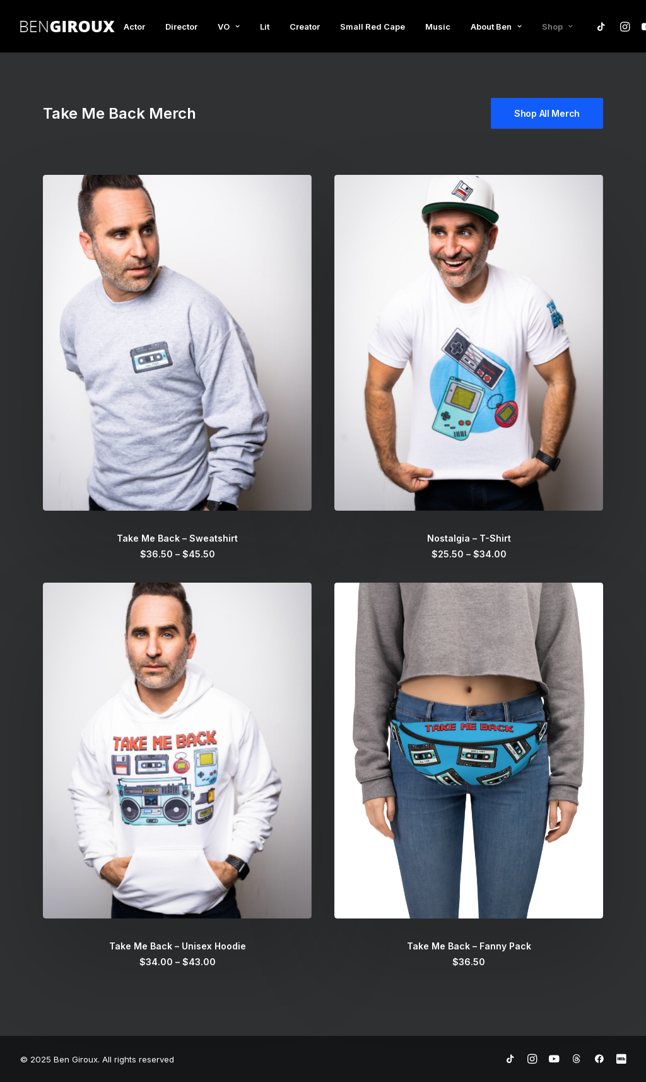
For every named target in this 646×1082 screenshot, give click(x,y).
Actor (134, 26)
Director (181, 26)
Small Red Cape (372, 26)
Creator (305, 26)
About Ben (496, 26)
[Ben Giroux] (67, 26)
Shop (557, 26)
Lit (264, 26)
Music (437, 26)
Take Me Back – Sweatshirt (177, 538)
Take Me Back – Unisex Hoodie (177, 946)
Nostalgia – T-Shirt (469, 538)
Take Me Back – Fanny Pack (469, 946)
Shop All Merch (547, 113)
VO (229, 26)
